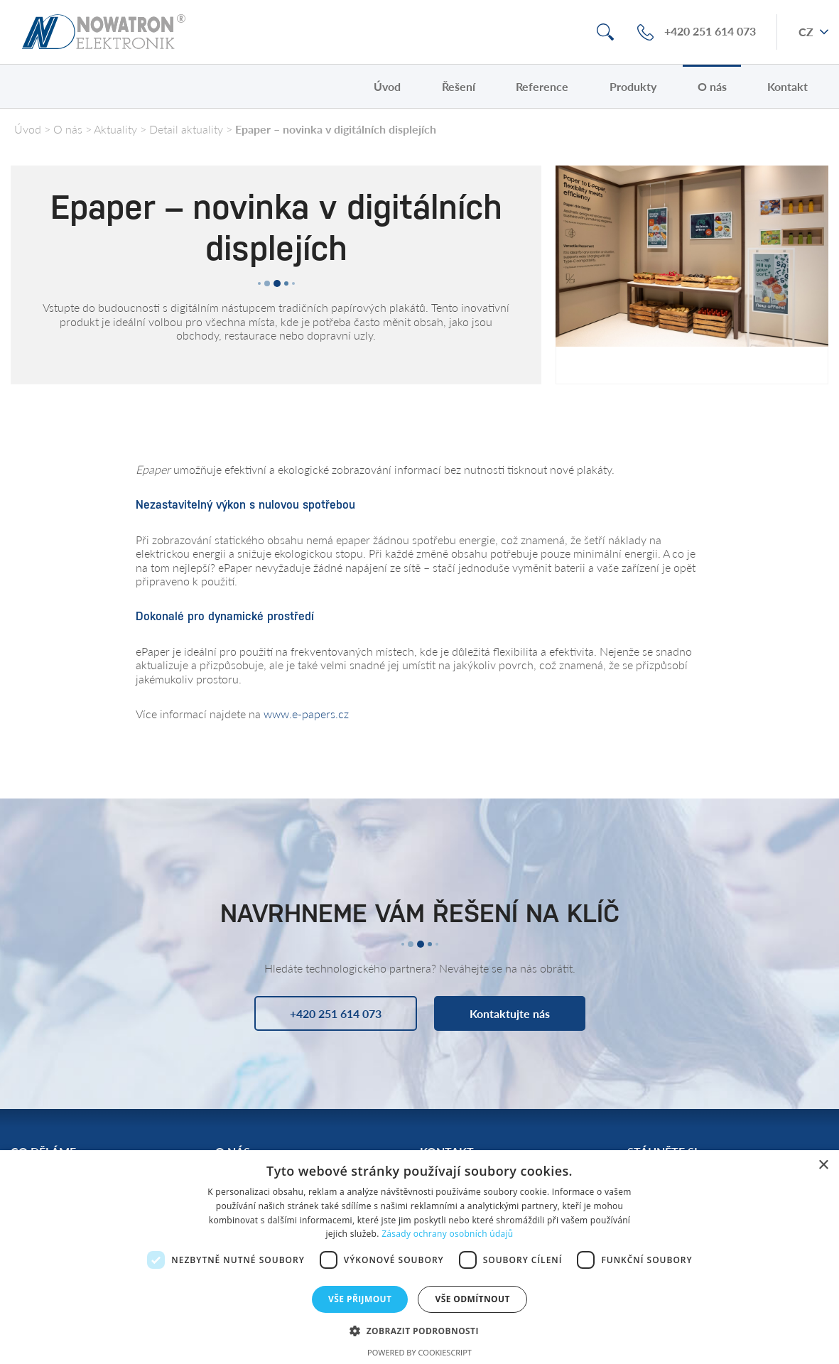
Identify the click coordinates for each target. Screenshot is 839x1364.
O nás (712, 86)
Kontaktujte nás (510, 1013)
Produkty (633, 86)
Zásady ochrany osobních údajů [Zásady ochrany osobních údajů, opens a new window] (447, 1234)
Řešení (458, 86)
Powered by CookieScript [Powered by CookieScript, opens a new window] (419, 1352)
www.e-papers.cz (306, 713)
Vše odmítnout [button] (472, 1299)
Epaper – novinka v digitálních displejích (335, 129)
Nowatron (103, 32)
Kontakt (787, 86)
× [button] (823, 1165)
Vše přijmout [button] (359, 1299)
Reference (542, 86)
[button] (419, 1330)
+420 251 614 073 (710, 31)
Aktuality (115, 129)
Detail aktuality (186, 129)
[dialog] (419, 1257)
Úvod (387, 86)
